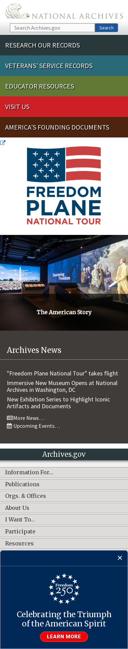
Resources (19, 544)
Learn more (64, 637)
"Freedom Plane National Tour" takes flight (62, 373)
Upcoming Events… (33, 425)
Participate (20, 532)
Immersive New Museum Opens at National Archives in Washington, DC (62, 386)
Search (106, 28)
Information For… (29, 472)
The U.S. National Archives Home (64, 11)
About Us (17, 508)
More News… (25, 417)
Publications (22, 484)
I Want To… (20, 520)
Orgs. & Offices (25, 496)
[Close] (120, 558)
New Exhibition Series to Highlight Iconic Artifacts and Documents (58, 402)
